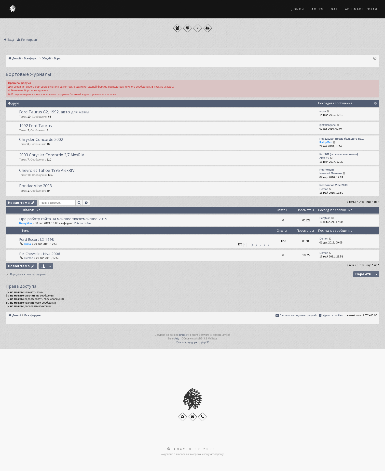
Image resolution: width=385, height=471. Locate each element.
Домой (297, 9)
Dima (27, 243)
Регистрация (29, 39)
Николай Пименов (330, 173)
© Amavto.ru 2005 (191, 449)
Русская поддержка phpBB (192, 342)
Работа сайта (82, 223)
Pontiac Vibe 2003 (35, 185)
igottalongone (327, 124)
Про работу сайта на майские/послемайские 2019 (63, 218)
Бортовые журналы (28, 74)
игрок (322, 111)
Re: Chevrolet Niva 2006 (39, 253)
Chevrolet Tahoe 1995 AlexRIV (47, 170)
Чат (334, 9)
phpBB (183, 334)
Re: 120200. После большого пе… (341, 138)
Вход (10, 39)
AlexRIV (324, 157)
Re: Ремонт (326, 169)
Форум (317, 9)
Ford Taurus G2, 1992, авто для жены (54, 112)
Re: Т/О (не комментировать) (338, 154)
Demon (323, 189)
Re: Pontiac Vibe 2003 (333, 185)
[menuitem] (330, 315)
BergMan (324, 217)
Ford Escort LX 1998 (36, 239)
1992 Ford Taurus (35, 125)
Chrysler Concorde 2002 (41, 139)
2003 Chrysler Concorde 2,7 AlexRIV (51, 155)
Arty (176, 338)
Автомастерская (361, 9)
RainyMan (325, 142)
